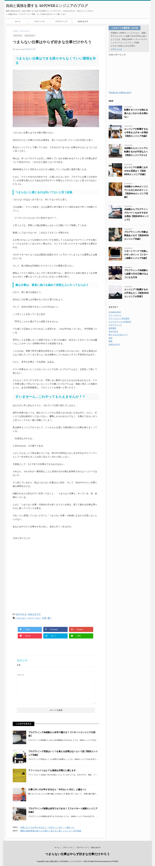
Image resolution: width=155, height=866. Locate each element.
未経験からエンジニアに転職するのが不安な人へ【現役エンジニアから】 (136, 151)
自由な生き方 (83, 21)
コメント (20, 675)
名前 (19, 665)
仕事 (44, 618)
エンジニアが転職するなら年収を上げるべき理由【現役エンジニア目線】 (136, 132)
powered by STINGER (110, 861)
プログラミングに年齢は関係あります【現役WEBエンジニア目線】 (136, 235)
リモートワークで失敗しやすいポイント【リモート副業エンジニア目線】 (136, 254)
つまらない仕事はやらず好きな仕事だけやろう (77, 854)
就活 (110, 338)
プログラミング (61, 21)
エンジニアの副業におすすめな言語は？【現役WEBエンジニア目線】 (136, 170)
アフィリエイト (115, 315)
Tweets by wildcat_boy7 (120, 92)
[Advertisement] (33, 557)
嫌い (49, 618)
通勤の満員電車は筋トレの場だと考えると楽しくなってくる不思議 (50, 831)
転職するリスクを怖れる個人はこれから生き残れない (136, 113)
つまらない (21, 618)
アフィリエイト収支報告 (119, 318)
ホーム (17, 21)
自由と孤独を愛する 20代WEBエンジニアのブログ (47, 6)
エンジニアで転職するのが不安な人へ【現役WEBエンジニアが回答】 (136, 293)
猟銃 (110, 341)
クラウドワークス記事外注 (120, 322)
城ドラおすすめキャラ (118, 335)
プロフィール (39, 21)
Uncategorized (115, 312)
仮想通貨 (112, 328)
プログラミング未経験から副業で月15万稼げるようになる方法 (136, 273)
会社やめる (21, 614)
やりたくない (34, 618)
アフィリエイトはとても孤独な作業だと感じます (52, 770)
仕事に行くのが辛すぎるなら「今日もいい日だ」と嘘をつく (57, 789)
